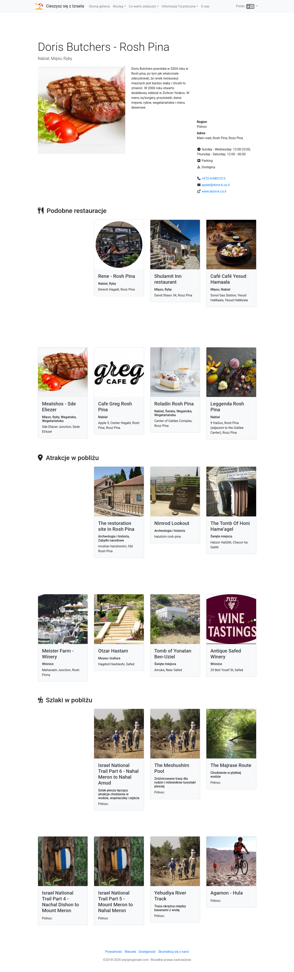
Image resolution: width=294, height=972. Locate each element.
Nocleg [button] (118, 6)
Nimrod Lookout (171, 523)
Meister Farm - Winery (58, 654)
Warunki (130, 952)
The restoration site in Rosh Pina (116, 526)
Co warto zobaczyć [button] (142, 6)
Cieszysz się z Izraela (65, 6)
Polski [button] (245, 6)
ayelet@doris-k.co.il (216, 185)
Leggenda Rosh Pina (227, 406)
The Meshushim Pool (171, 768)
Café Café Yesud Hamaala (228, 279)
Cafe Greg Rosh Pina (115, 406)
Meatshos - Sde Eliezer (59, 406)
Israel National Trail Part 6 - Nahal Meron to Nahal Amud (118, 774)
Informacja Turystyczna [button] (178, 6)
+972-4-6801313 (213, 178)
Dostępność (147, 952)
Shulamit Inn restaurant (168, 279)
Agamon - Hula (226, 893)
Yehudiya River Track (170, 896)
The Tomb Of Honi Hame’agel (230, 526)
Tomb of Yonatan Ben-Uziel (172, 654)
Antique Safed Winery (225, 654)
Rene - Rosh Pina (116, 276)
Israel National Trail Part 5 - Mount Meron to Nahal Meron (115, 901)
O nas (205, 6)
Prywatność (113, 952)
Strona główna (99, 6)
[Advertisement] (147, 28)
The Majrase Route (230, 765)
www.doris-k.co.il (214, 191)
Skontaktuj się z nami (173, 952)
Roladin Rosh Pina (174, 404)
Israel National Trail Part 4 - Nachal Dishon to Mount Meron (60, 901)
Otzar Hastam (113, 651)
